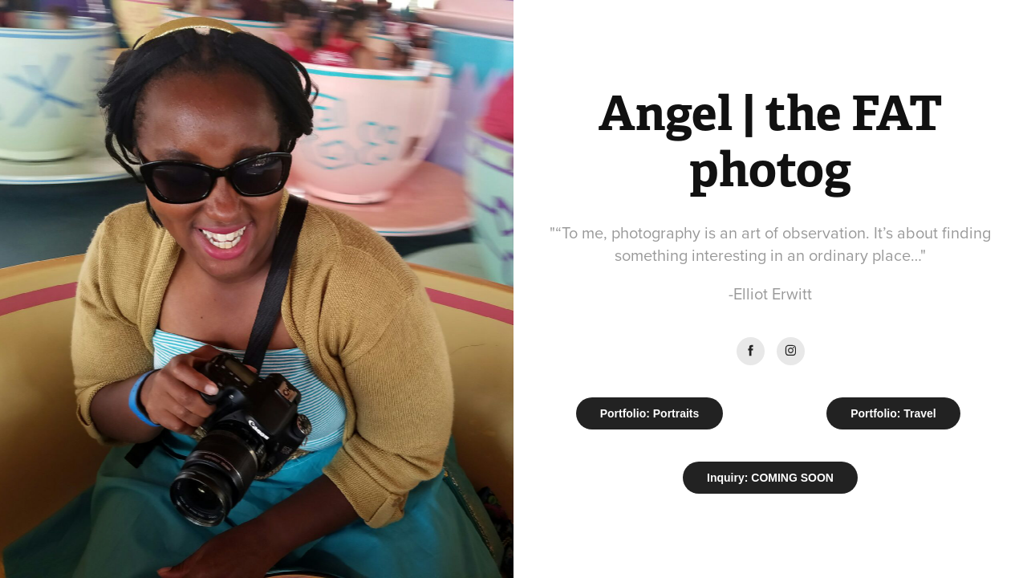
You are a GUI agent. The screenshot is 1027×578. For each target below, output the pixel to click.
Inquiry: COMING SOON (770, 477)
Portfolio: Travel (893, 413)
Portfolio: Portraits (650, 413)
